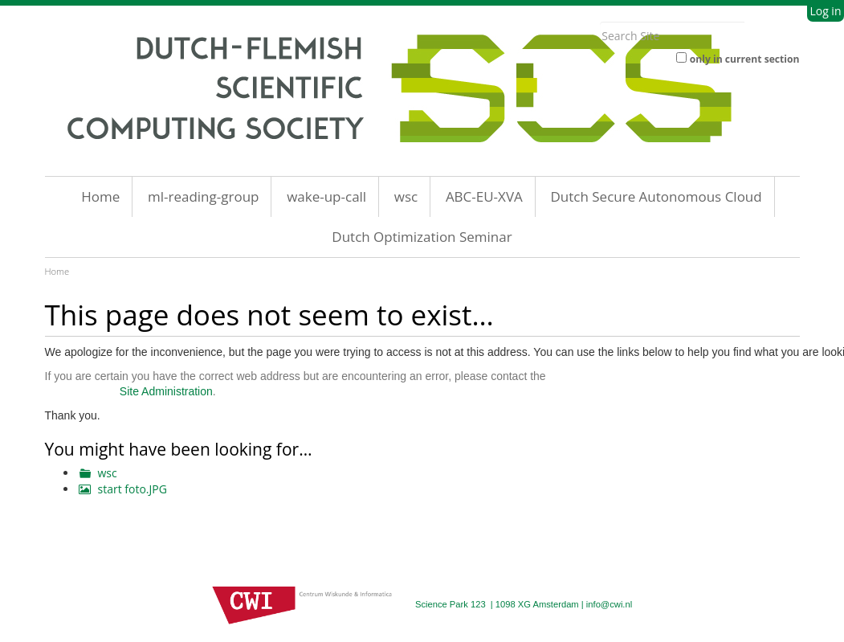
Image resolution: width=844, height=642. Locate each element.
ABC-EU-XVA (484, 196)
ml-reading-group (203, 196)
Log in (825, 10)
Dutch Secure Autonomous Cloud (655, 196)
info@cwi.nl (609, 604)
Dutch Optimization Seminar (422, 236)
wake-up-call (326, 196)
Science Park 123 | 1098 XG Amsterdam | (500, 604)
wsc (406, 196)
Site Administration (166, 391)
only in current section (745, 59)
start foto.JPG (132, 489)
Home (100, 196)
